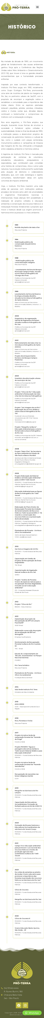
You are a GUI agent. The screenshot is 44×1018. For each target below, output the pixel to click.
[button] (37, 7)
